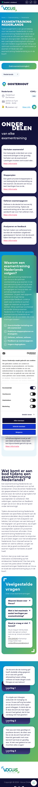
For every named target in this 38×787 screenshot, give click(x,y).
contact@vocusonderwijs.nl (34, 2)
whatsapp (26, 2)
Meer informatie (10, 163)
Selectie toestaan (19, 426)
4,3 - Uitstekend (9, 2)
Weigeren (19, 432)
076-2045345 (30, 2)
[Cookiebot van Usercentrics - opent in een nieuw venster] (27, 353)
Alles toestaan (19, 420)
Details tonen (27, 414)
